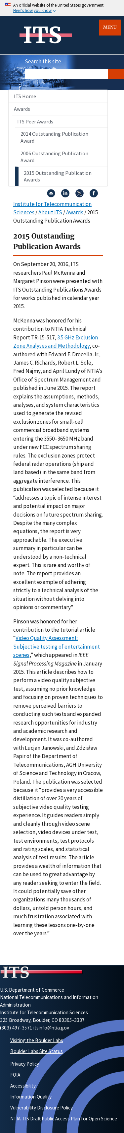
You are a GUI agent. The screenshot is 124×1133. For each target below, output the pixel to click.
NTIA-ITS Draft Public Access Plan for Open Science (63, 1118)
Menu (110, 27)
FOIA (15, 1075)
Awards (22, 109)
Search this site (43, 61)
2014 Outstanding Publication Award (54, 137)
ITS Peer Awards (35, 121)
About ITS (50, 212)
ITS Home (25, 96)
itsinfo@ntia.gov (51, 1028)
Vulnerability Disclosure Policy (41, 1107)
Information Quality (31, 1097)
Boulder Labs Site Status (36, 1051)
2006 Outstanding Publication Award (54, 157)
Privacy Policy (24, 1064)
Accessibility (23, 1086)
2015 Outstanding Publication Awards (58, 176)
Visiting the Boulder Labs (36, 1040)
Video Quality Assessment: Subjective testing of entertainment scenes (56, 646)
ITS (42, 35)
